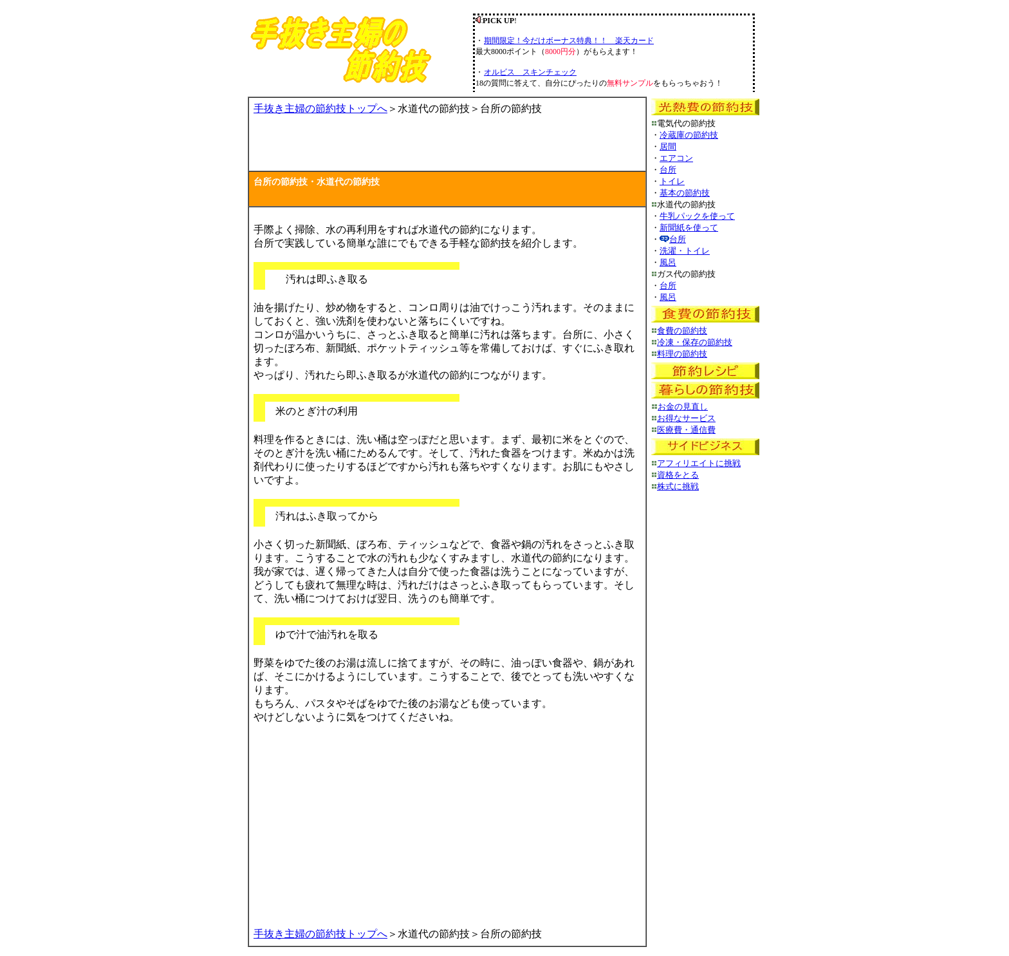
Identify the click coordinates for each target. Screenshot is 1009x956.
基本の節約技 (685, 193)
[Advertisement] (404, 146)
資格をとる (678, 475)
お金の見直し (683, 406)
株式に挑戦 (678, 486)
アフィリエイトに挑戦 (699, 463)
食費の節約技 (682, 330)
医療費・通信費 (686, 430)
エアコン (676, 158)
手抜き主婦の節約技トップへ (320, 108)
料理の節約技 (682, 354)
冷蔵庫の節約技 (689, 135)
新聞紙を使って (689, 227)
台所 (668, 169)
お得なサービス (686, 418)
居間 (668, 146)
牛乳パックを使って (697, 216)
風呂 (668, 262)
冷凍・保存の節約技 (694, 342)
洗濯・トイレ (685, 251)
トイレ (672, 181)
